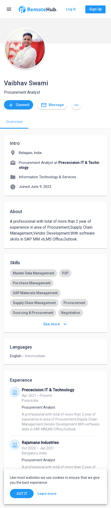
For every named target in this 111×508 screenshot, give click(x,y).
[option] (33, 273)
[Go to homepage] (38, 9)
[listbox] (55, 298)
